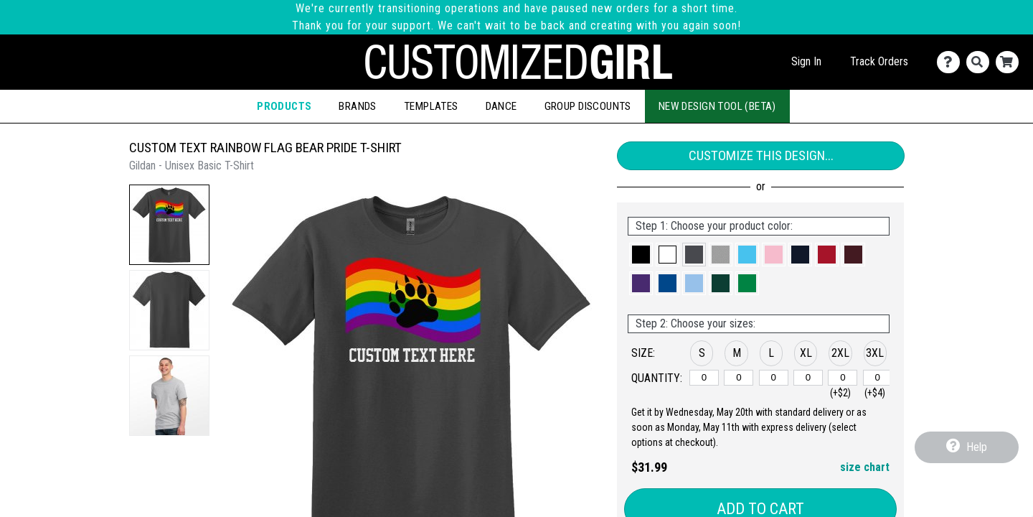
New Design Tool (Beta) (717, 106)
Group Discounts (587, 106)
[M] (738, 378)
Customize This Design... (761, 155)
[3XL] (877, 378)
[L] (773, 378)
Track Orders (879, 61)
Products (284, 106)
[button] (169, 224)
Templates (431, 106)
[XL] (808, 378)
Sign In (806, 61)
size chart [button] (865, 467)
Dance (501, 106)
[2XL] (842, 378)
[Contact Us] (951, 62)
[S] (704, 378)
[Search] (981, 62)
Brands (357, 106)
